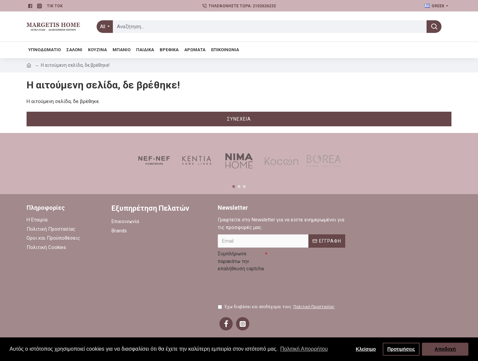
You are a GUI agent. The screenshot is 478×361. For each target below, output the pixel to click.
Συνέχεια (239, 119)
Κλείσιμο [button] (366, 349)
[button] (233, 186)
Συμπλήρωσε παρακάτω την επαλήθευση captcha (241, 261)
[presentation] (268, 287)
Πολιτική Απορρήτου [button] (304, 349)
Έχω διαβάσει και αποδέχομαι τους (277, 307)
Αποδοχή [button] (445, 349)
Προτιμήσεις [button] (401, 349)
